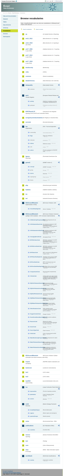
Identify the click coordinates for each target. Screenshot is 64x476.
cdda (27, 72)
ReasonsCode (33, 321)
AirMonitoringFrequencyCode (36, 220)
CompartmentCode (35, 271)
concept (32, 166)
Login (47, 1)
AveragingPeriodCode (35, 236)
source (32, 173)
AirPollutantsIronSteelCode (36, 230)
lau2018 (28, 381)
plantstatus (33, 394)
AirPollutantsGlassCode (36, 224)
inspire (28, 361)
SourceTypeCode (34, 330)
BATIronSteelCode (34, 262)
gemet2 (28, 162)
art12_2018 (29, 43)
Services (5, 33)
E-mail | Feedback (8, 471)
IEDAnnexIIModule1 (32, 203)
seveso (28, 435)
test (27, 441)
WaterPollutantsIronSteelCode (36, 347)
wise (27, 449)
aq (26, 34)
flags (31, 135)
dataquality (29, 85)
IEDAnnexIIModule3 (32, 214)
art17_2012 (29, 55)
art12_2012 (29, 38)
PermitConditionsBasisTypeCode (36, 317)
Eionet (9, 12)
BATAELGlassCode (35, 240)
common (28, 76)
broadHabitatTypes (35, 410)
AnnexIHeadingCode (35, 208)
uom (27, 445)
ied (26, 198)
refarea (32, 143)
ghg (27, 185)
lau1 (27, 372)
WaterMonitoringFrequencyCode (36, 337)
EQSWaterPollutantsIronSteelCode (36, 303)
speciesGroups (34, 416)
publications (29, 425)
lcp (26, 387)
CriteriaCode (33, 276)
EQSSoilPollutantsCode (36, 293)
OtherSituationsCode (35, 308)
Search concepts (39, 29)
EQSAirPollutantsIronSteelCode (36, 288)
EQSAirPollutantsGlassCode (36, 283)
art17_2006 (29, 49)
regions (32, 413)
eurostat (28, 122)
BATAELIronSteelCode (36, 246)
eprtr (27, 95)
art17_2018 (29, 61)
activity (32, 101)
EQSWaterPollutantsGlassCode (36, 298)
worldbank (29, 456)
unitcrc (32, 150)
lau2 (27, 376)
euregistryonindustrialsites (34, 117)
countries (32, 429)
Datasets (5, 19)
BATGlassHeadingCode (36, 256)
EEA (10, 1)
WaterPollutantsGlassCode (36, 342)
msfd (27, 404)
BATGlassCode (34, 252)
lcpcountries (33, 391)
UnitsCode (32, 333)
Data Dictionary (15, 12)
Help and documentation (9, 16)
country (32, 460)
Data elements (7, 25)
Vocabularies (6, 30)
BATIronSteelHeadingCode (36, 266)
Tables (5, 22)
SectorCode (33, 326)
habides (28, 189)
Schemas (5, 27)
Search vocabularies (27, 29)
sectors (32, 398)
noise (27, 421)
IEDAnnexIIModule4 (32, 355)
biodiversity (29, 67)
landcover (29, 368)
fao (27, 126)
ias (26, 194)
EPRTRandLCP (30, 111)
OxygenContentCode (35, 314)
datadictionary (30, 80)
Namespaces (6, 36)
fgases (28, 156)
